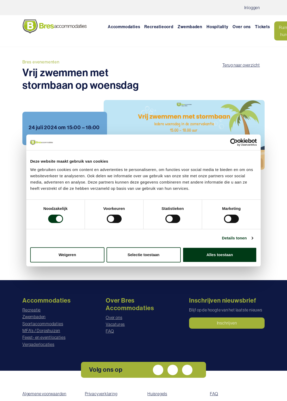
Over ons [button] (242, 26)
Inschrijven (227, 323)
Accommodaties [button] (124, 26)
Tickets (262, 26)
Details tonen (234, 238)
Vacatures (115, 324)
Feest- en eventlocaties (43, 337)
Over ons (114, 317)
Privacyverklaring (101, 393)
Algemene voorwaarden (44, 393)
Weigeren (67, 254)
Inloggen (252, 7)
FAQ (110, 331)
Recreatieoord (158, 26)
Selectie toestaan (144, 254)
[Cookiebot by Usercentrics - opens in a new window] (234, 142)
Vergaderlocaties (38, 344)
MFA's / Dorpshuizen (41, 330)
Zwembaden (190, 26)
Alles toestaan (220, 254)
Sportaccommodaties (42, 323)
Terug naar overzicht (241, 65)
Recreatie (31, 309)
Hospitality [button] (217, 26)
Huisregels (157, 393)
